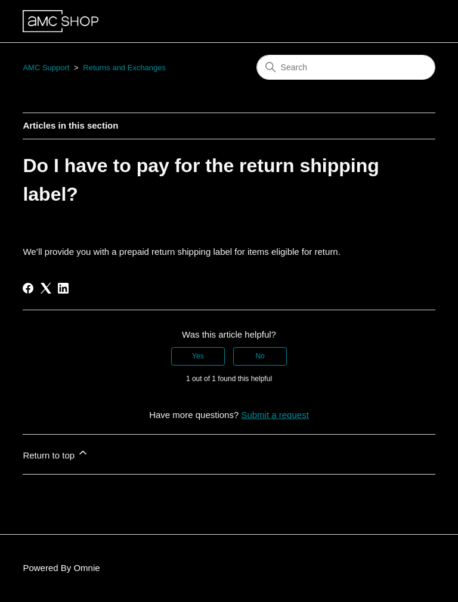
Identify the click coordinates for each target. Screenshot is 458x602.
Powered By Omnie (61, 568)
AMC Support (46, 67)
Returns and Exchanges (124, 67)
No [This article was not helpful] (259, 356)
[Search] (346, 67)
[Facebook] (28, 288)
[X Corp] (46, 288)
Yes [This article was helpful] (198, 356)
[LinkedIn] (63, 288)
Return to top (56, 453)
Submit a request (274, 415)
